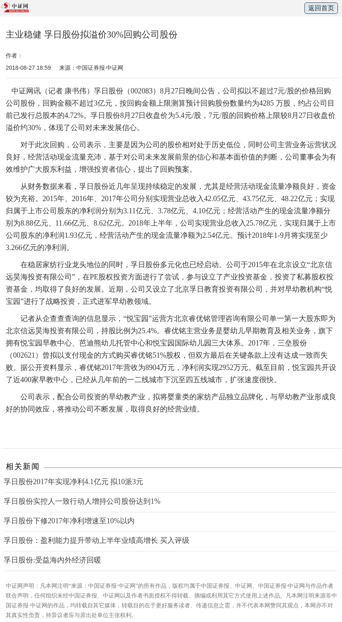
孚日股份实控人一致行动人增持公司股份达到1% (82, 501)
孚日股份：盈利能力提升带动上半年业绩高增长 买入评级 (96, 540)
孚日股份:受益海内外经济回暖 (52, 560)
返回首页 (321, 7)
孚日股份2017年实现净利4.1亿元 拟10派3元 (73, 482)
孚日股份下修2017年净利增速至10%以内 (69, 521)
